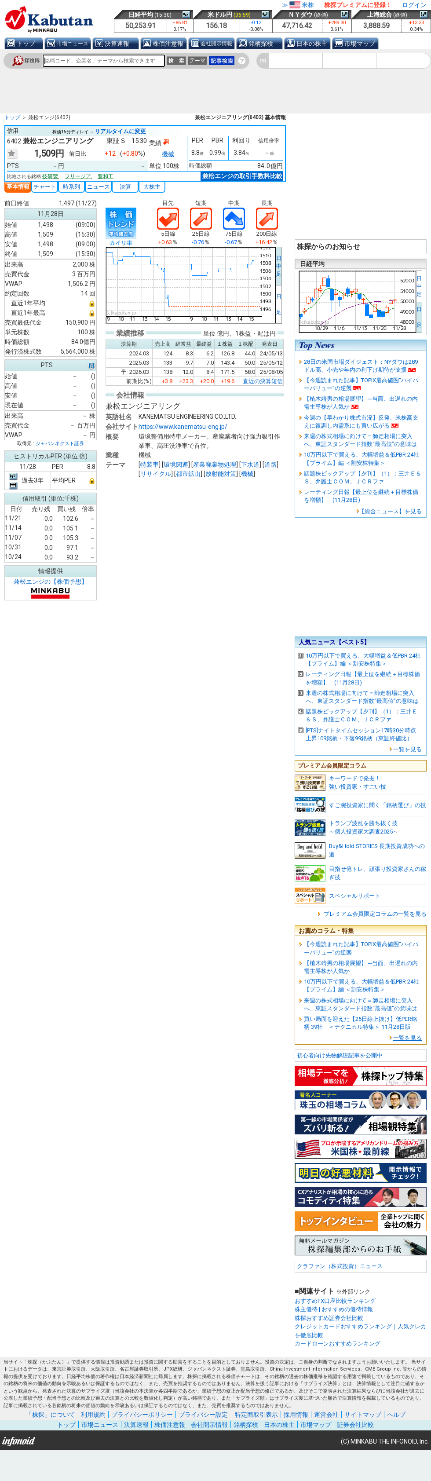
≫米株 (298, 4)
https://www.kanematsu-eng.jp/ (183, 425)
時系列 (71, 186)
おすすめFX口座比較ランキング (335, 1301)
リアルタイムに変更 (120, 131)
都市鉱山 (188, 473)
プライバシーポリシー (142, 1414)
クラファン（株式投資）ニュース (340, 1266)
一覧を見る (407, 749)
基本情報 (18, 186)
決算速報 (117, 43)
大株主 (152, 186)
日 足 (278, 304)
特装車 (149, 464)
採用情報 (296, 1414)
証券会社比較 (355, 1424)
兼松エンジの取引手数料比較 (242, 175)
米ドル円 (220, 14)
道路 (270, 464)
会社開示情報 (216, 43)
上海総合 (379, 14)
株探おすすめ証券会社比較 (329, 1318)
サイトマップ (362, 1414)
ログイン (414, 4)
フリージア (78, 176)
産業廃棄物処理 (214, 464)
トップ (26, 43)
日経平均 (140, 14)
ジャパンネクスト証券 (60, 443)
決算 (125, 186)
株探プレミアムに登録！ (358, 4)
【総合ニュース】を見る (390, 511)
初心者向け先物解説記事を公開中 (340, 1055)
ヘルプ (396, 1414)
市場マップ (359, 43)
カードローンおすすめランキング (337, 1343)
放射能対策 (220, 473)
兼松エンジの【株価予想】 (51, 581)
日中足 (278, 266)
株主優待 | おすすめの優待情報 (334, 1309)
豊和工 (105, 176)
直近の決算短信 (263, 380)
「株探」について (50, 1414)
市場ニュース (72, 43)
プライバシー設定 (203, 1414)
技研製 (50, 176)
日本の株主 (311, 43)
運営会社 (326, 1414)
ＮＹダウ (300, 14)
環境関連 (176, 464)
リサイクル (155, 473)
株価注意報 (168, 43)
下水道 (250, 464)
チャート (44, 186)
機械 (168, 153)
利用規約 (93, 1414)
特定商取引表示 (256, 1414)
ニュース (98, 186)
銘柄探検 (260, 43)
